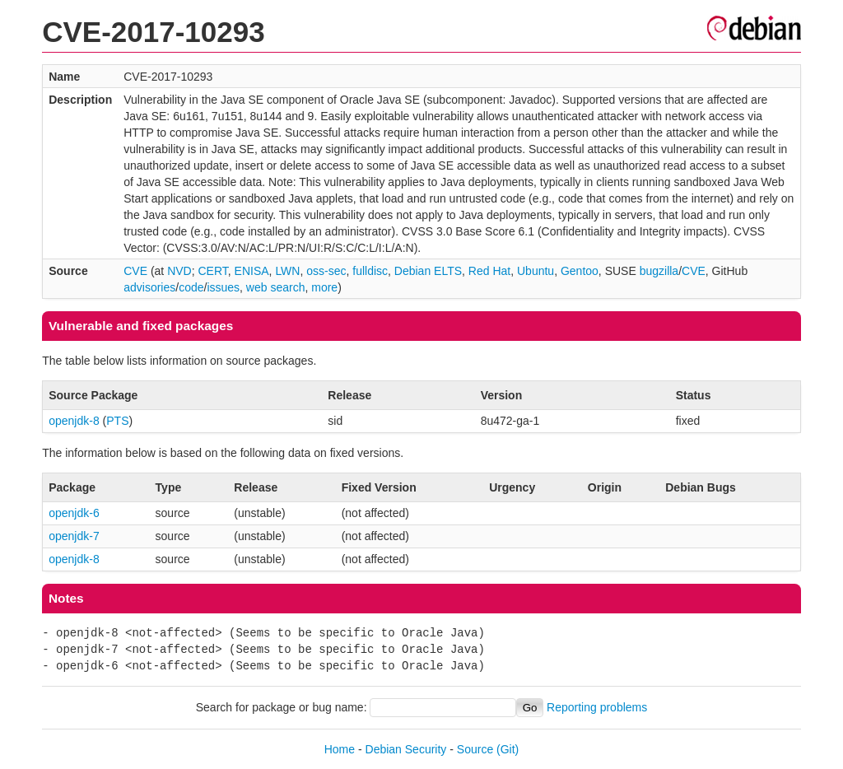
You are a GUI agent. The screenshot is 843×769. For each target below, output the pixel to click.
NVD (179, 270)
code (191, 287)
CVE (135, 270)
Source (475, 749)
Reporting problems (597, 707)
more (324, 287)
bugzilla (659, 270)
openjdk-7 (74, 536)
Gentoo (579, 270)
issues (223, 287)
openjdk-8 (74, 420)
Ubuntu (535, 270)
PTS (117, 420)
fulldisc (370, 270)
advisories (149, 287)
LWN (287, 270)
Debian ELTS (428, 270)
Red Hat (489, 270)
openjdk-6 (74, 513)
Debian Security (406, 749)
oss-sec (326, 270)
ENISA (252, 270)
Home (339, 749)
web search (275, 287)
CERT (212, 270)
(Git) (507, 749)
